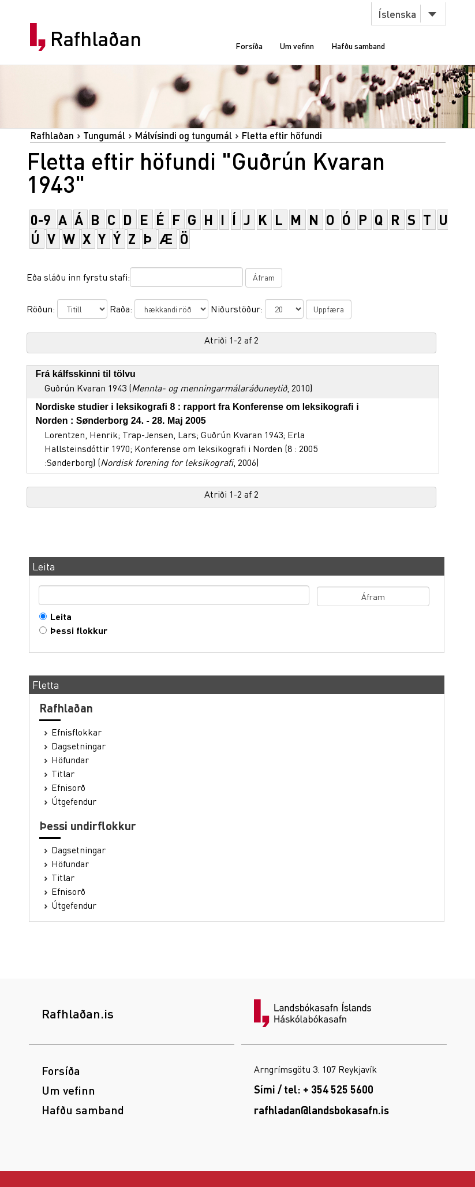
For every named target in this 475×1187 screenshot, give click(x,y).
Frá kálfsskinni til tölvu (86, 374)
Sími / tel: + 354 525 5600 (313, 1089)
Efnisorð (68, 787)
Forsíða (249, 45)
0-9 (41, 220)
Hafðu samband (358, 45)
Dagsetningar (78, 746)
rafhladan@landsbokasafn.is (321, 1110)
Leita (58, 616)
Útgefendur (73, 801)
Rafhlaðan (95, 39)
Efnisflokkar (76, 732)
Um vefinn (297, 45)
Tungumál (104, 135)
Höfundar (70, 760)
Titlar (62, 773)
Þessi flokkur (76, 630)
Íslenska (397, 13)
